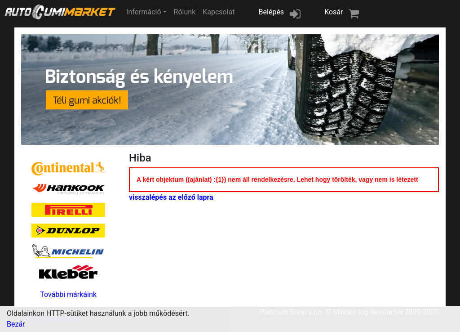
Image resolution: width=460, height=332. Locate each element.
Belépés (271, 12)
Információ (143, 12)
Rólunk (185, 12)
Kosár (333, 12)
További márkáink (68, 294)
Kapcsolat (218, 12)
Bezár (16, 324)
